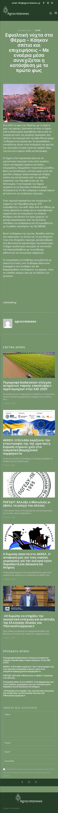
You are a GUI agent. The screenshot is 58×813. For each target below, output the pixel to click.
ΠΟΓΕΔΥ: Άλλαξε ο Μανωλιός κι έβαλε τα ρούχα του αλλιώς (26, 503)
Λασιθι (37, 30)
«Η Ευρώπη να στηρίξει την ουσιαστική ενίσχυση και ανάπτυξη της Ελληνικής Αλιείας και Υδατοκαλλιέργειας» (28, 621)
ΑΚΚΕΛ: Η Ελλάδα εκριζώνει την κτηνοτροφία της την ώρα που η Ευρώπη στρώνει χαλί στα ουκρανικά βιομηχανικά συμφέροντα (26, 447)
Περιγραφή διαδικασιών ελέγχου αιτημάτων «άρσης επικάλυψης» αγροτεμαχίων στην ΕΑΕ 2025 (27, 386)
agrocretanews (25, 321)
